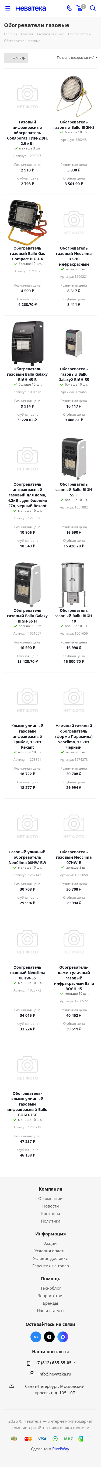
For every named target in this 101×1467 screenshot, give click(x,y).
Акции (50, 1243)
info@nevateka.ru (55, 1374)
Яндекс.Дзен (49, 1336)
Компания (50, 1189)
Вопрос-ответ (50, 1295)
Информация (50, 1234)
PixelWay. (61, 1448)
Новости (50, 1206)
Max (62, 1336)
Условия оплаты (50, 1250)
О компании (50, 1198)
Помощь (50, 1279)
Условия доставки (50, 1258)
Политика (50, 1221)
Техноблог (50, 1288)
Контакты (50, 1213)
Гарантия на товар (50, 1265)
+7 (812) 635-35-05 (53, 1362)
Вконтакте (35, 1336)
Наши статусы (50, 1310)
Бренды (50, 1303)
